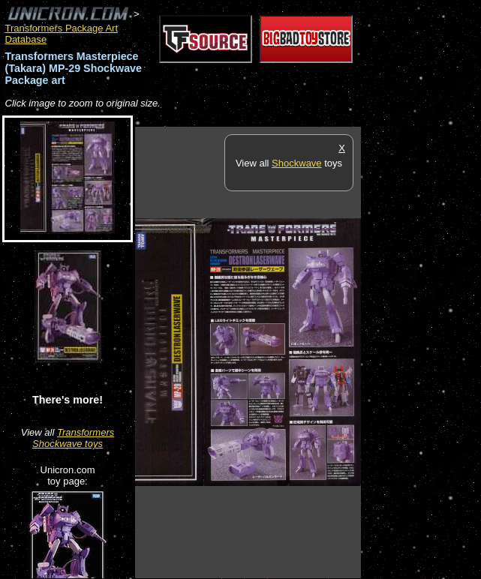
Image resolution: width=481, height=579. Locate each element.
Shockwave (296, 163)
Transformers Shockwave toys (73, 438)
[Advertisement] (421, 352)
